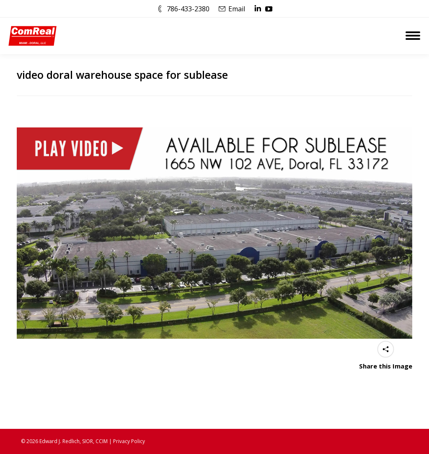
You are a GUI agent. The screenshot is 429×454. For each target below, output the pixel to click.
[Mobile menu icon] (413, 36)
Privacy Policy (129, 441)
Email (236, 8)
